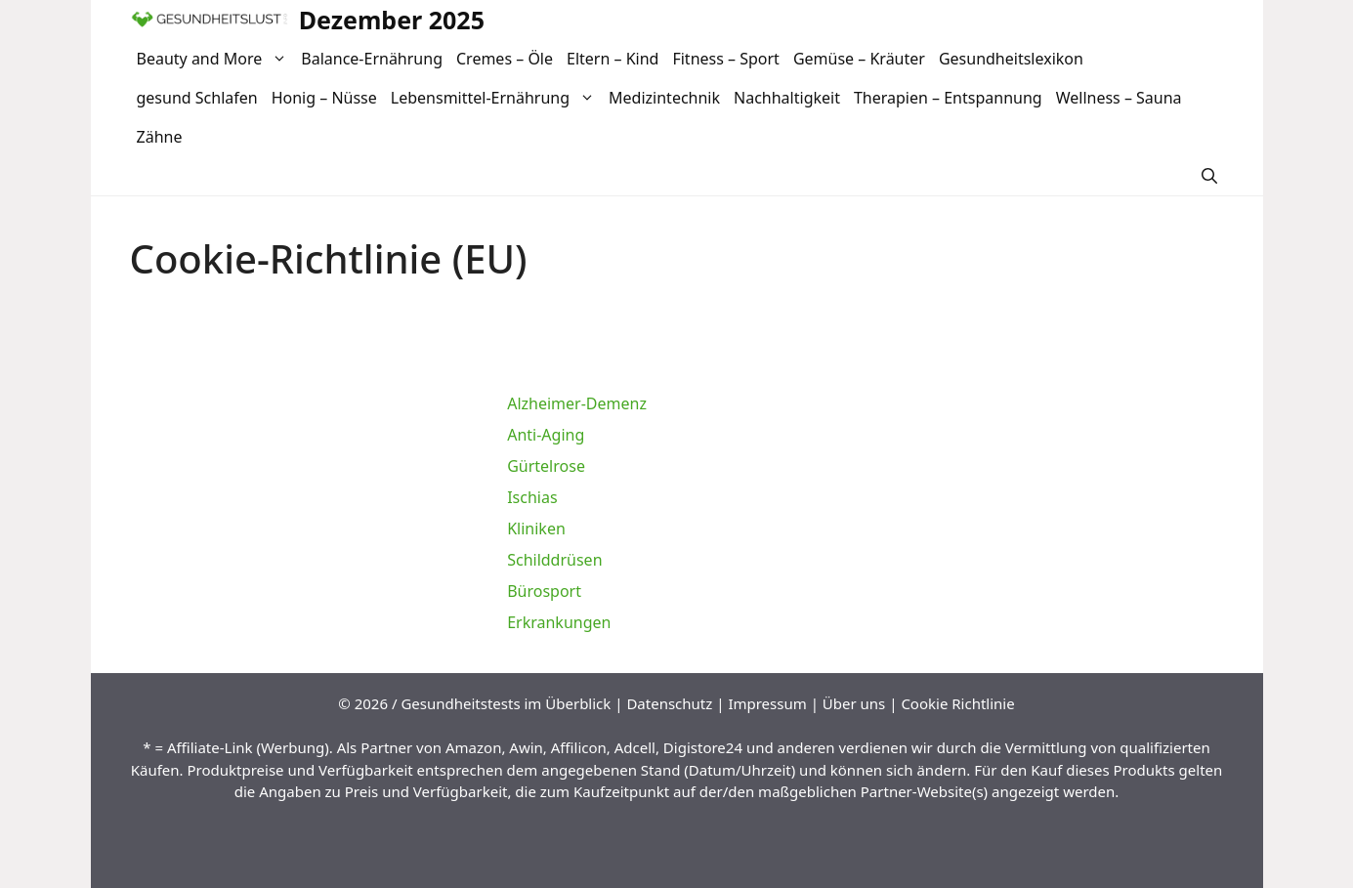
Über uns (854, 703)
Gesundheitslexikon (1011, 58)
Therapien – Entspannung (948, 97)
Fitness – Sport (725, 58)
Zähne (160, 137)
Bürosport (544, 591)
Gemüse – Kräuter (859, 58)
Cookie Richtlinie (957, 703)
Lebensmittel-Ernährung (496, 97)
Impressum (767, 703)
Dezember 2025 (392, 19)
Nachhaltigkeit (787, 97)
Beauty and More (216, 58)
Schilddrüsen (554, 560)
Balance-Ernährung (372, 58)
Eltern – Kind (612, 58)
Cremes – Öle (504, 58)
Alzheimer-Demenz (577, 403)
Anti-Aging (545, 434)
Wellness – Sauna (1119, 97)
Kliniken (536, 528)
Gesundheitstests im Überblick (506, 703)
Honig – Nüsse (324, 97)
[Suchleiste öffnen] (1209, 175)
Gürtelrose (546, 466)
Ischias (532, 497)
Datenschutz (669, 703)
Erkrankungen (559, 622)
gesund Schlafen (197, 97)
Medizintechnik (664, 97)
